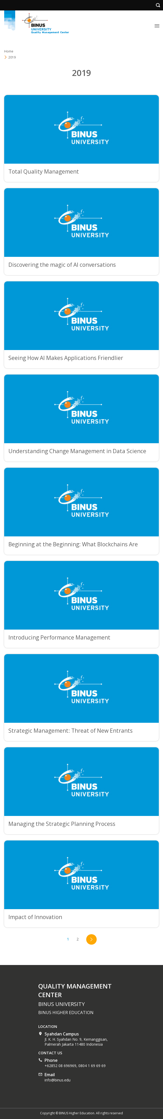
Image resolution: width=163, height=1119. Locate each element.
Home (8, 51)
